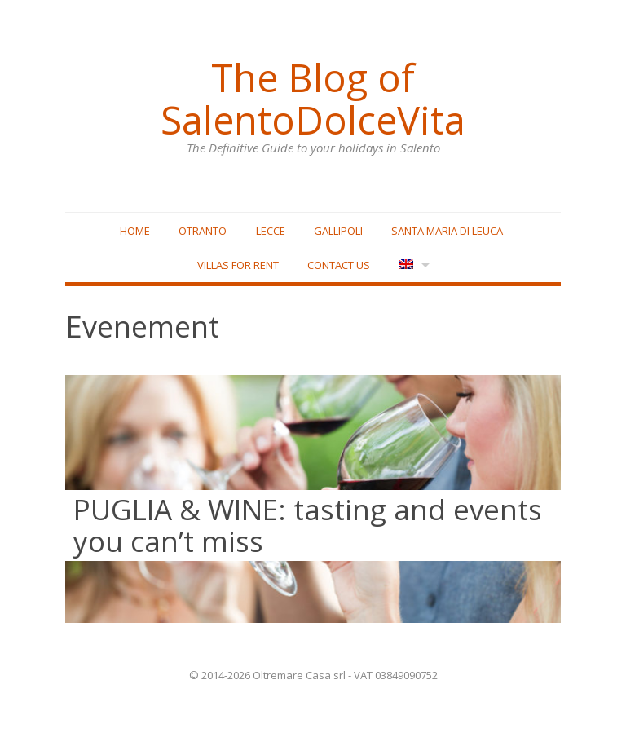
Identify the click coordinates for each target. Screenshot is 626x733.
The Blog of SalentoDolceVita (313, 98)
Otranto (203, 230)
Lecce (270, 230)
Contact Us (338, 265)
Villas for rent (238, 265)
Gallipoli (338, 230)
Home (135, 230)
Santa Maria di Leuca (447, 230)
